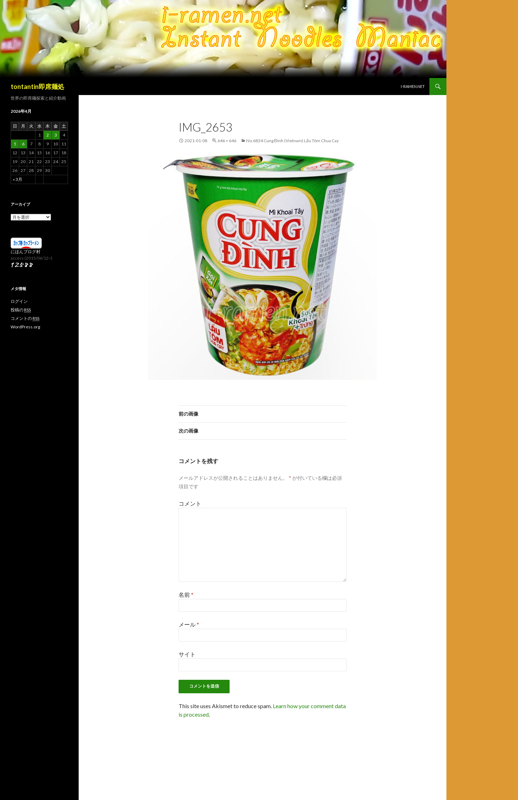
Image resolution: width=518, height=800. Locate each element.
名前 (186, 594)
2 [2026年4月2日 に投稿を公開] (47, 135)
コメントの (25, 318)
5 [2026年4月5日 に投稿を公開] (15, 143)
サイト (187, 654)
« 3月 (17, 179)
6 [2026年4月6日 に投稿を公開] (23, 143)
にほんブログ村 (25, 251)
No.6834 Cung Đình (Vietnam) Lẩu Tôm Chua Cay (292, 140)
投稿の (21, 310)
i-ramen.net (413, 86)
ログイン (19, 301)
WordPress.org (25, 326)
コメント (190, 503)
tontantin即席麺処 (37, 86)
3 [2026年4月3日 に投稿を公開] (56, 135)
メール (189, 624)
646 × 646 (227, 140)
